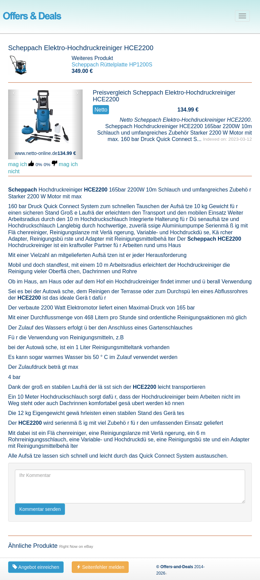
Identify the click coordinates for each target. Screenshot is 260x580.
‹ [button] (14, 92)
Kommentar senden (40, 509)
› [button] (77, 92)
